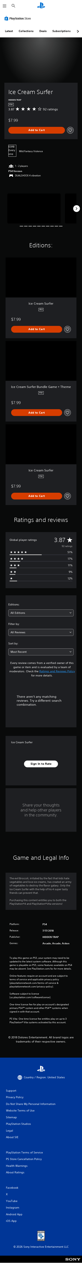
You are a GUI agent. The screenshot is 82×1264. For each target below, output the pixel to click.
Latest (9, 31)
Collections (26, 31)
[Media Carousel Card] (34, 208)
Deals (43, 31)
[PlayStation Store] (18, 18)
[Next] (76, 208)
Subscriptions (61, 31)
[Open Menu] (4, 6)
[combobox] (41, 612)
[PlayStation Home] (41, 5)
